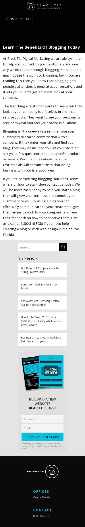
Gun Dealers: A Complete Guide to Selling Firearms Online (40, 270)
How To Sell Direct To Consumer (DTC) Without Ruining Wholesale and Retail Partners (41, 321)
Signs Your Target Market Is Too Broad (39, 286)
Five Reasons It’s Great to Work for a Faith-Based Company (41, 339)
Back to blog (17, 19)
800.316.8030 (41, 516)
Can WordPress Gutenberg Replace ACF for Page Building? (40, 302)
